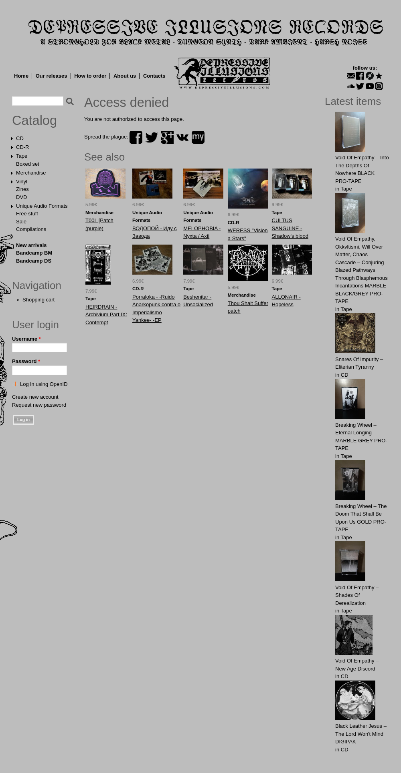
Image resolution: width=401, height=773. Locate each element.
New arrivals (31, 245)
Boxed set (27, 164)
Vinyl (21, 182)
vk (182, 137)
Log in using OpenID (44, 384)
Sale (21, 222)
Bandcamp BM (34, 253)
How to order (90, 76)
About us (124, 76)
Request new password (39, 405)
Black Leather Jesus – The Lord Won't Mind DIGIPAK (361, 734)
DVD (21, 197)
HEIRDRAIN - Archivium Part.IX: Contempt (106, 314)
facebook (136, 137)
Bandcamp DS (33, 261)
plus (167, 137)
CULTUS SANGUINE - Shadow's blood (290, 228)
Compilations (31, 229)
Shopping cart (38, 300)
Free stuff (27, 214)
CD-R (22, 147)
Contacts (154, 76)
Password (26, 361)
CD (20, 138)
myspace (198, 137)
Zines (22, 189)
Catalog (34, 120)
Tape (21, 156)
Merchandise (31, 173)
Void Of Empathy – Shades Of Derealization (357, 595)
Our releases (51, 76)
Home (21, 76)
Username (26, 339)
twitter (151, 137)
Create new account (35, 397)
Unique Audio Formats (42, 206)
